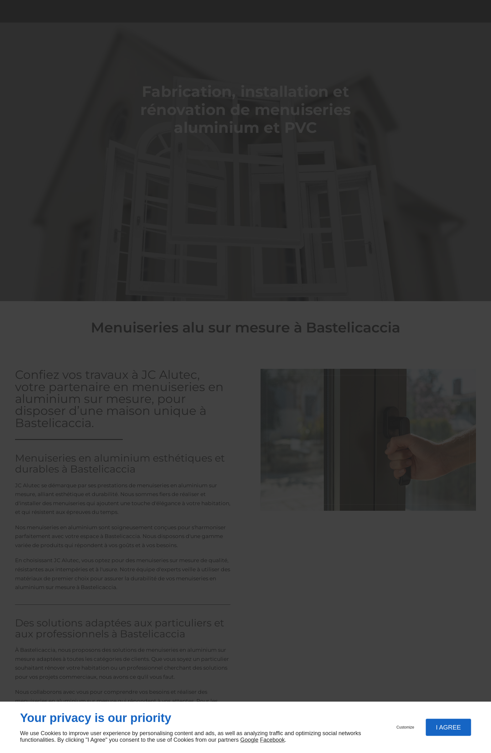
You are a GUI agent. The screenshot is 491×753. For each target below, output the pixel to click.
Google (249, 740)
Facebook (272, 740)
